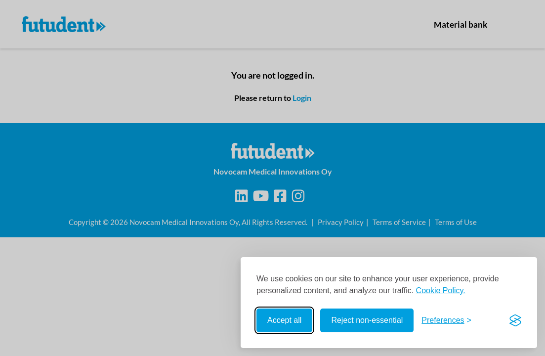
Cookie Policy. (440, 290)
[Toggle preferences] (446, 320)
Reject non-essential (367, 320)
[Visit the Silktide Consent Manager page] (515, 320)
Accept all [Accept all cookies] (284, 320)
